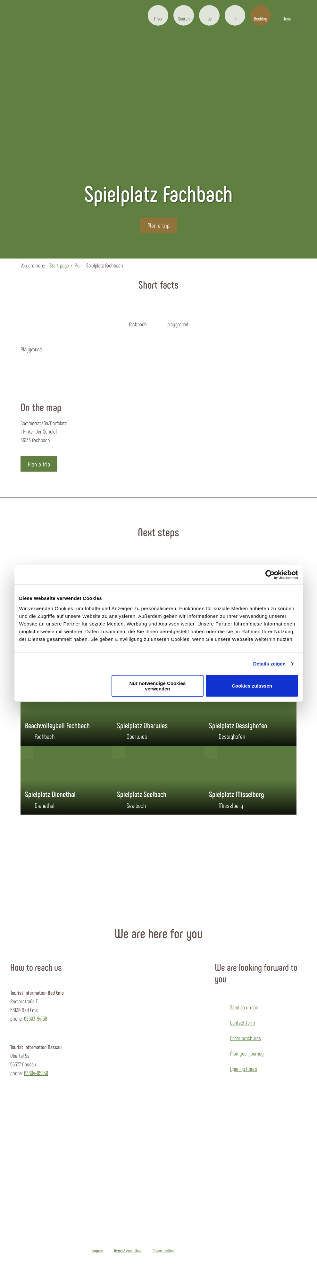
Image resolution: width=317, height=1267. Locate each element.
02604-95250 (36, 1072)
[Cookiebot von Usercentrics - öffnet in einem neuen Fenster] (270, 575)
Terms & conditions (128, 1250)
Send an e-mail (244, 1007)
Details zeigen (269, 663)
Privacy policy (163, 1250)
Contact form (242, 1022)
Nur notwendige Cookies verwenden (157, 685)
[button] (158, 15)
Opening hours (243, 1068)
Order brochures (245, 1037)
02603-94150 (35, 1018)
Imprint (98, 1250)
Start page (59, 265)
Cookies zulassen (252, 686)
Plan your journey (247, 1053)
